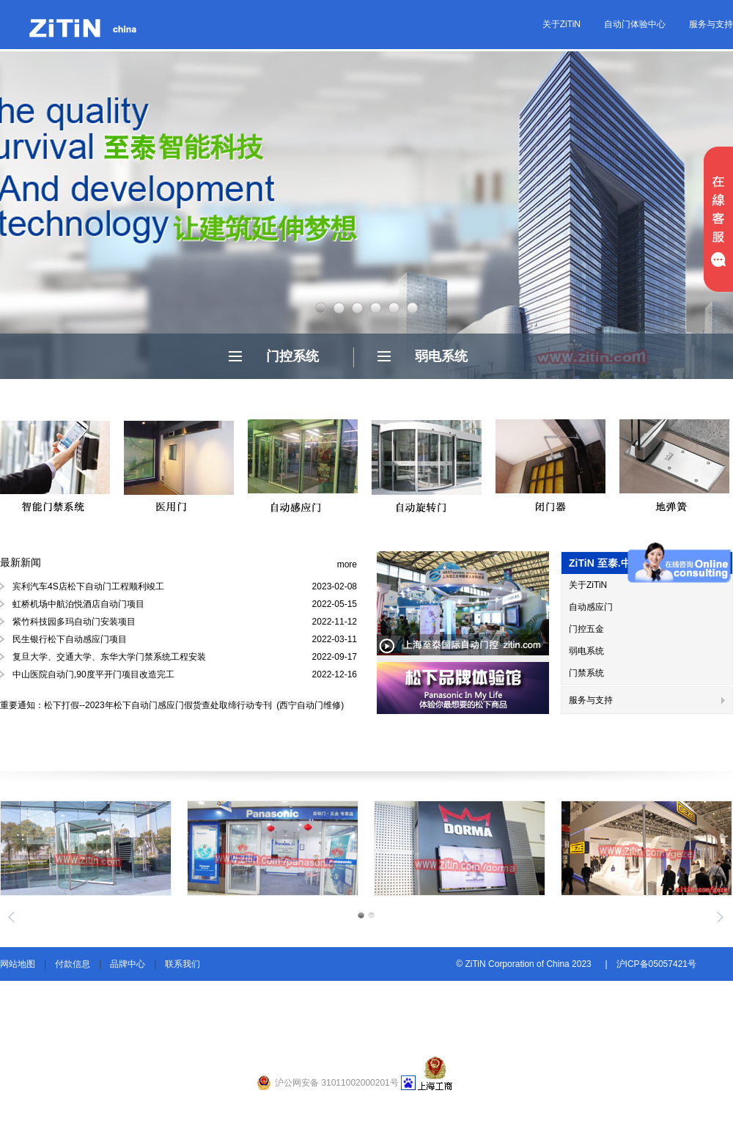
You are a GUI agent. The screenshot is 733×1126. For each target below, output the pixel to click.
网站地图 (17, 964)
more (347, 564)
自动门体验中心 (635, 24)
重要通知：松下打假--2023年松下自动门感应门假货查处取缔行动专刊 (137, 705)
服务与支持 (711, 24)
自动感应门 (591, 607)
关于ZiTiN (561, 24)
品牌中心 (127, 964)
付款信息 (72, 964)
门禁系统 (586, 673)
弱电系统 (441, 356)
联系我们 (182, 964)
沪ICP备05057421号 (656, 964)
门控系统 (292, 356)
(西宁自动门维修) (309, 705)
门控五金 (586, 629)
